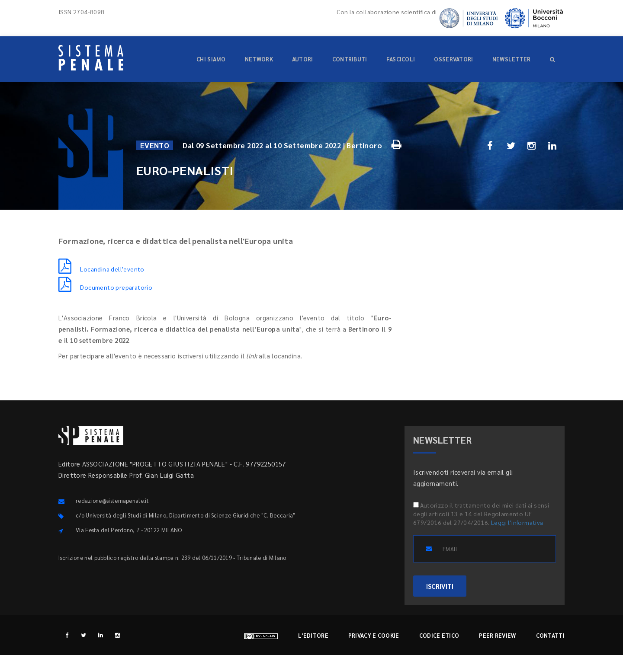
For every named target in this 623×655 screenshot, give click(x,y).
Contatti (550, 635)
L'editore (313, 635)
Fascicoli (400, 59)
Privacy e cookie (373, 635)
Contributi (349, 59)
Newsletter (511, 59)
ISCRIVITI (439, 586)
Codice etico (439, 635)
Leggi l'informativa (517, 522)
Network (259, 59)
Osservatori (453, 59)
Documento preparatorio (105, 287)
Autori (302, 59)
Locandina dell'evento (101, 269)
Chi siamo (211, 59)
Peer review (497, 635)
